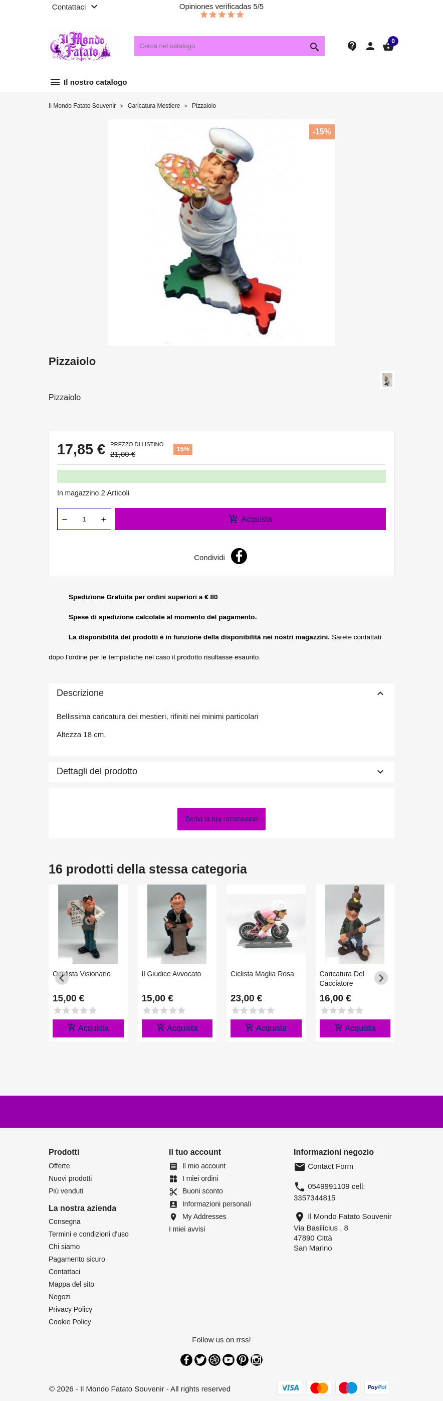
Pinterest (243, 1360)
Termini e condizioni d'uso (89, 1234)
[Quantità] (84, 519)
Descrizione (221, 693)
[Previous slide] (62, 978)
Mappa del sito (71, 1284)
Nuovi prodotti (70, 1178)
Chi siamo (64, 1247)
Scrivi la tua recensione (221, 819)
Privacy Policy (70, 1309)
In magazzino (78, 493)
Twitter (200, 1360)
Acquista (250, 519)
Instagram (257, 1360)
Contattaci (64, 1272)
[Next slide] (381, 978)
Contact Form (323, 1166)
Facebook (186, 1360)
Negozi (60, 1297)
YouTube (229, 1360)
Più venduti (66, 1191)
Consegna (65, 1221)
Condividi (239, 556)
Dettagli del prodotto (221, 772)
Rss (214, 1360)
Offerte (59, 1166)
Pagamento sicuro (77, 1259)
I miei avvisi (187, 1229)
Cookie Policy (70, 1322)
